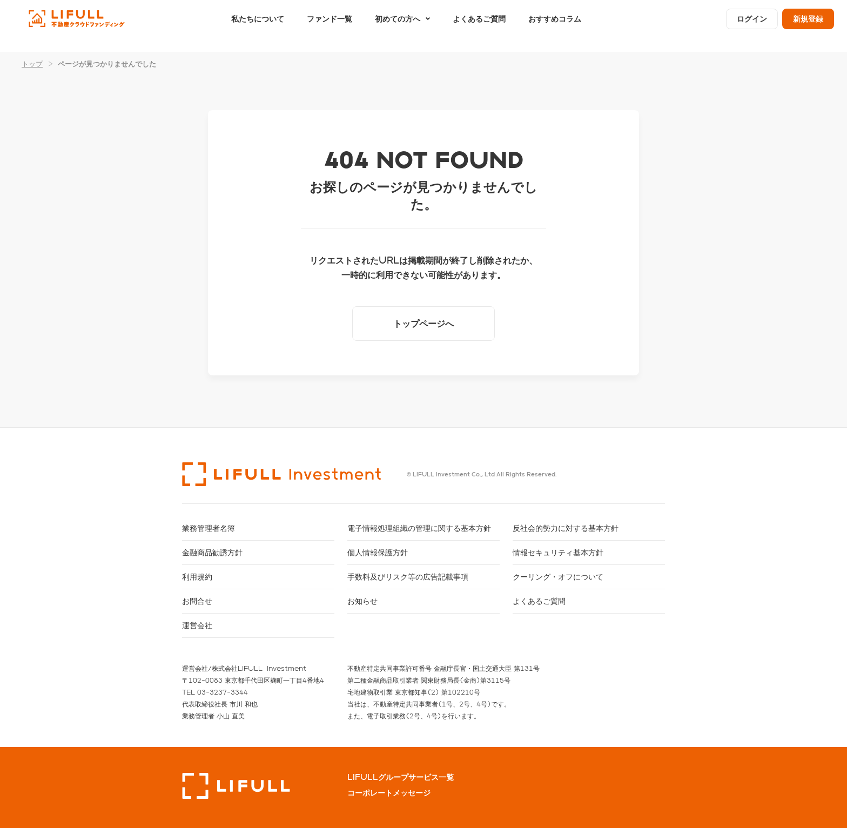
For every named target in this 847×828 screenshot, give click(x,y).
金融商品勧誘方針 (212, 552)
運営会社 (197, 625)
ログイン (752, 25)
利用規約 (197, 576)
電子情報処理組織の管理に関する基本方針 (419, 528)
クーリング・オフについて (558, 576)
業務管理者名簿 (208, 528)
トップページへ (423, 323)
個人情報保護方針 (377, 552)
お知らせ (362, 600)
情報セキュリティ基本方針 (558, 552)
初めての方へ (397, 25)
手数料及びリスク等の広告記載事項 (407, 576)
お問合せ (197, 600)
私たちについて (257, 25)
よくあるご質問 (479, 25)
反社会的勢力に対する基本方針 (566, 528)
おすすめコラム (554, 25)
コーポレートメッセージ (389, 793)
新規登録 (808, 25)
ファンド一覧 (329, 25)
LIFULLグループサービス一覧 (400, 777)
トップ (32, 63)
